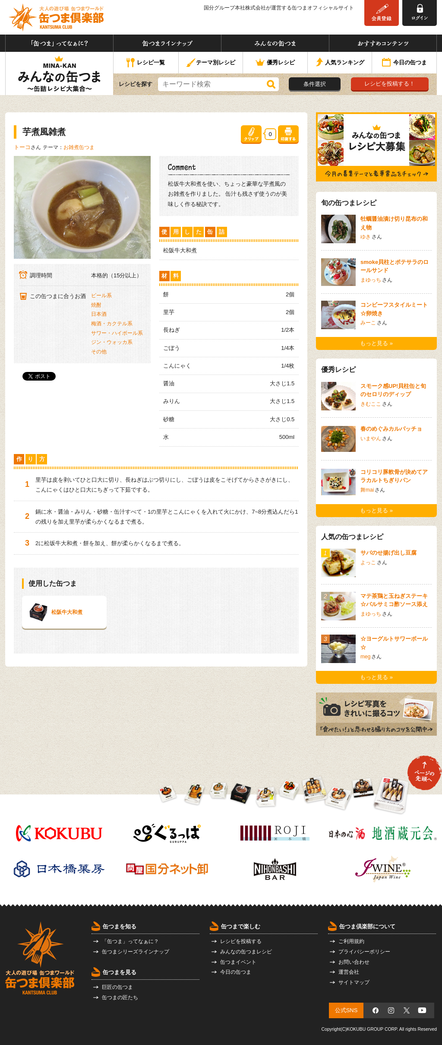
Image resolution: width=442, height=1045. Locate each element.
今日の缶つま (404, 63)
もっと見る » (376, 343)
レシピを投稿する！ (389, 83)
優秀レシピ (275, 62)
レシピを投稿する (241, 941)
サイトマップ (353, 982)
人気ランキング (340, 62)
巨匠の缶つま (117, 987)
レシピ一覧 (145, 63)
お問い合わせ (353, 962)
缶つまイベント (238, 962)
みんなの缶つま (275, 43)
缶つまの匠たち (120, 997)
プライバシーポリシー (364, 952)
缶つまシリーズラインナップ (135, 952)
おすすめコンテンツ (382, 43)
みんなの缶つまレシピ (246, 952)
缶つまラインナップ (167, 43)
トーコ (22, 147)
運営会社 (348, 972)
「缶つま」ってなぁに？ (59, 43)
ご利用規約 (351, 941)
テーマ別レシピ (210, 63)
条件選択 (314, 84)
